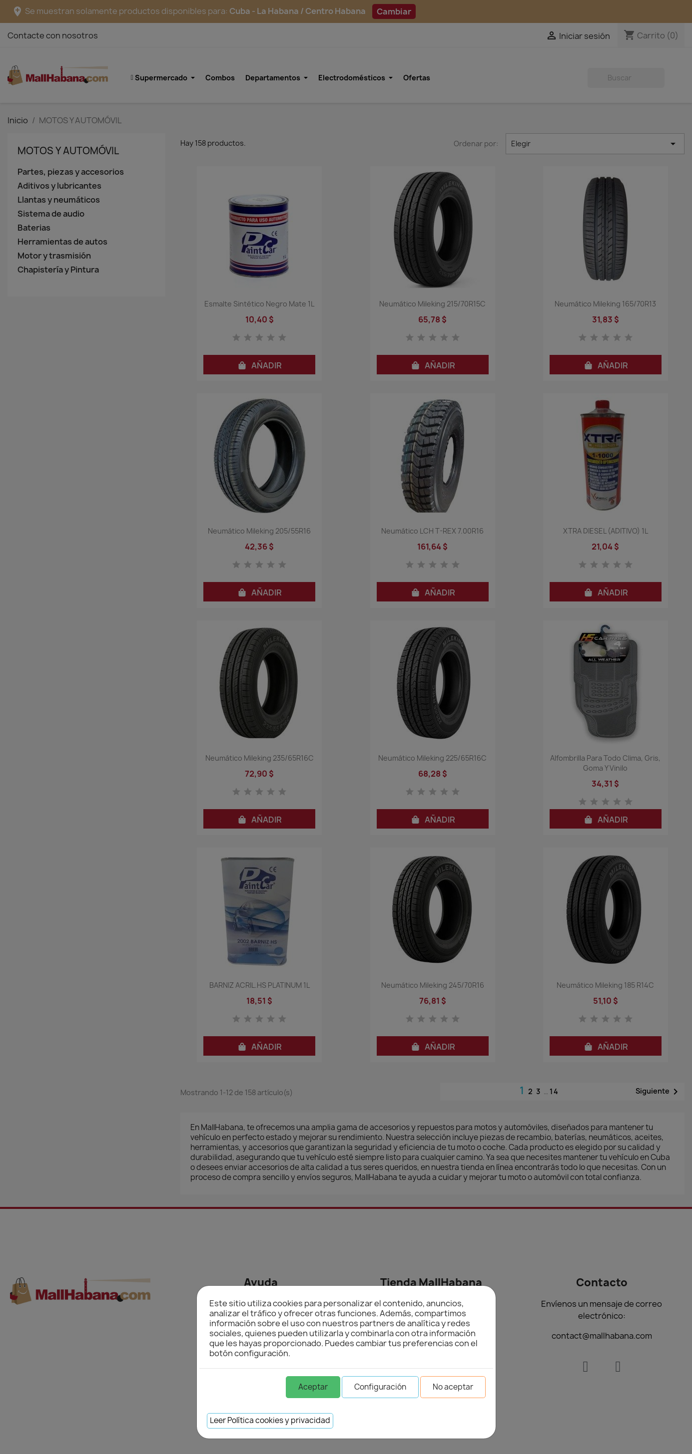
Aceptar (313, 1387)
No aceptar (453, 1387)
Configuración (380, 1387)
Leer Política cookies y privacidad (270, 1420)
